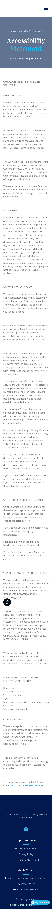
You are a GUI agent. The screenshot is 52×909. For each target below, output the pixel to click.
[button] (26, 829)
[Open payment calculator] (40, 902)
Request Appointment (26, 848)
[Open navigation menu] (46, 8)
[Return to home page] (13, 8)
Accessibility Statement (26, 860)
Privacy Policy (26, 854)
